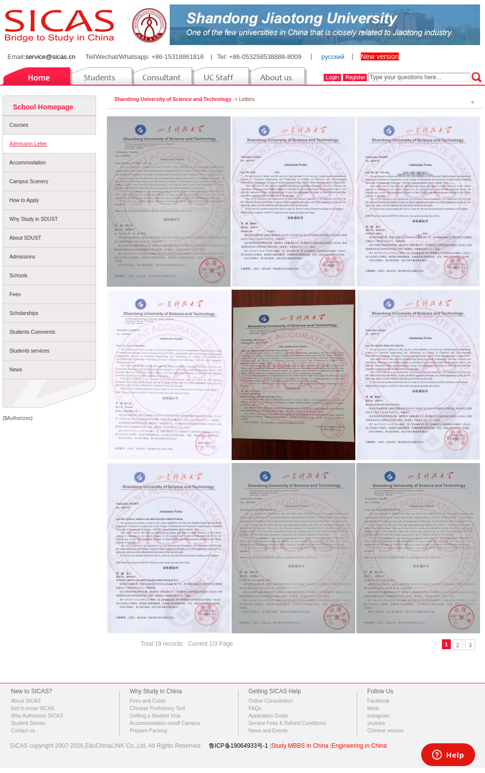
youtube (376, 723)
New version (380, 56)
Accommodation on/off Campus (165, 723)
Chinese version (385, 730)
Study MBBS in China (299, 745)
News (15, 369)
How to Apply (24, 200)
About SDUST (25, 238)
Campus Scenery (28, 181)
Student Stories (28, 723)
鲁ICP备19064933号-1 (238, 745)
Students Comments (32, 332)
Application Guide (268, 716)
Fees (15, 294)
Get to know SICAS (32, 708)
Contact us (23, 730)
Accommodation (27, 162)
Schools (18, 275)
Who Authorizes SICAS (37, 716)
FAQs (254, 708)
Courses (18, 125)
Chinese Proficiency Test (157, 708)
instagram (378, 716)
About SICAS (26, 701)
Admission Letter (28, 144)
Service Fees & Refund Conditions (287, 723)
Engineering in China (359, 745)
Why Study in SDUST (33, 219)
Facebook (378, 701)
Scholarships (24, 313)
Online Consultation (270, 701)
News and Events (268, 730)
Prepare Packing (148, 730)
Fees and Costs (147, 701)
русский (332, 56)
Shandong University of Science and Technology (173, 99)
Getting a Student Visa (155, 716)
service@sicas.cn (50, 56)
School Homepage (43, 107)
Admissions (22, 256)
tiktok (373, 708)
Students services (29, 351)
